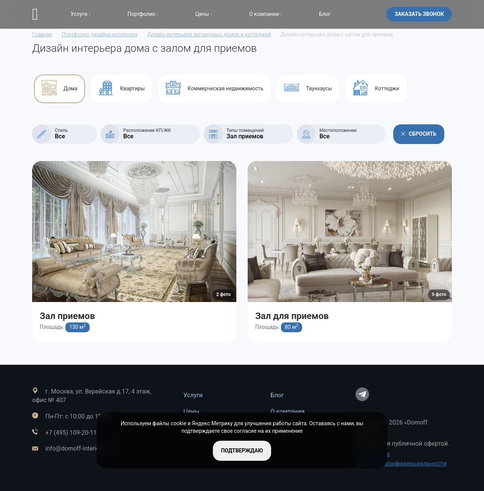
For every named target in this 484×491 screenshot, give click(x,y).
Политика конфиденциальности (401, 463)
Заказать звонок (419, 14)
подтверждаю (242, 451)
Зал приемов (67, 316)
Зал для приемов (292, 316)
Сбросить (418, 134)
